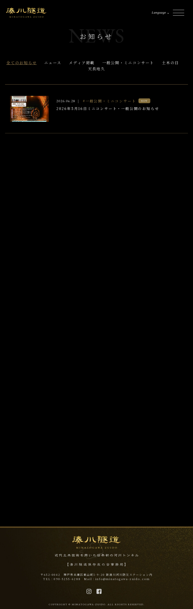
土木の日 (170, 63)
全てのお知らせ (21, 63)
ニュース (52, 63)
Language (159, 12)
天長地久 (96, 69)
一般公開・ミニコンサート (128, 63)
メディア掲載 (82, 63)
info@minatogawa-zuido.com (122, 579)
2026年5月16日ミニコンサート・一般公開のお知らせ (107, 108)
